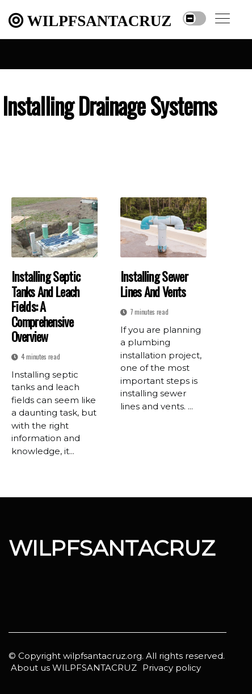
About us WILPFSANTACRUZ (74, 667)
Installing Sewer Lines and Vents (154, 284)
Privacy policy (171, 667)
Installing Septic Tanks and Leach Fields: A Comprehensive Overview (45, 306)
